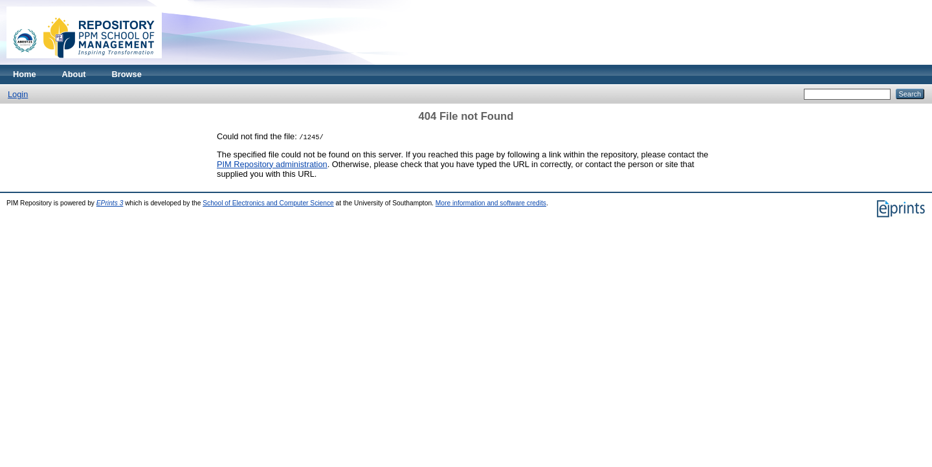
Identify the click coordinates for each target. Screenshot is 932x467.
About (74, 74)
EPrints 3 (110, 203)
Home (24, 74)
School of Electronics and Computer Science (268, 203)
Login (18, 94)
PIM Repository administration (272, 164)
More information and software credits (491, 203)
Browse (127, 74)
